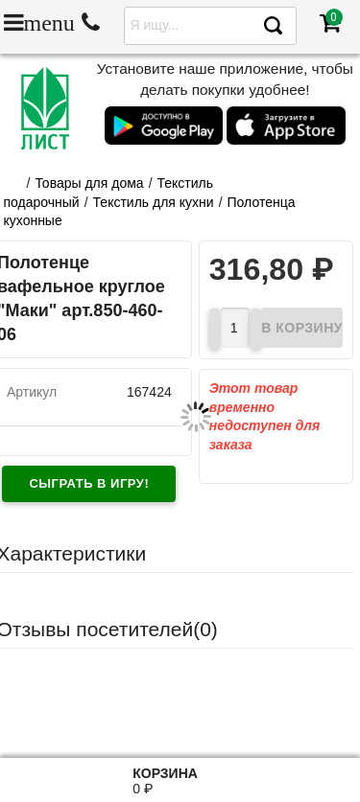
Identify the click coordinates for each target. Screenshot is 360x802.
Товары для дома (89, 183)
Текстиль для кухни (153, 202)
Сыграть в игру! (89, 483)
